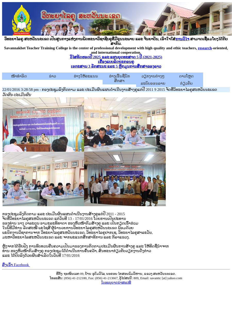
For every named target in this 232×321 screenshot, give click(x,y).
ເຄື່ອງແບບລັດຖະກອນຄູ (116, 62)
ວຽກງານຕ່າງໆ (153, 76)
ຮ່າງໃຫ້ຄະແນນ (86, 76)
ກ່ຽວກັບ (186, 83)
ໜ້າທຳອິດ (19, 76)
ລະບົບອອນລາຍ (153, 83)
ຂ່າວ (52, 76)
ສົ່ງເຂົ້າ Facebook (16, 265)
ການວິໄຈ (182, 39)
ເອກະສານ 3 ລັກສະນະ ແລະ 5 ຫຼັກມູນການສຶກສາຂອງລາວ (116, 66)
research (205, 48)
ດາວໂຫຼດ (186, 76)
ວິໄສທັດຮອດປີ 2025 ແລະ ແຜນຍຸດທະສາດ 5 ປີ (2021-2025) (116, 57)
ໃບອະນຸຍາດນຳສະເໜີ (116, 282)
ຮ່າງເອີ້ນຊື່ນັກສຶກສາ (119, 78)
